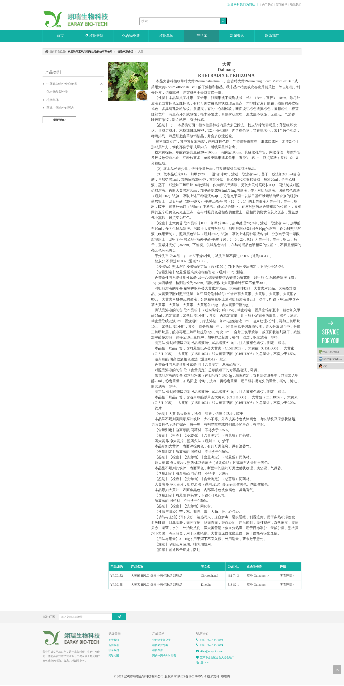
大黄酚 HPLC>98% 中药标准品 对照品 (156, 575)
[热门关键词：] (223, 21)
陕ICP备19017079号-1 (191, 676)
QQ (332, 365)
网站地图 (113, 655)
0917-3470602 (331, 351)
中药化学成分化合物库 (62, 84)
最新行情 (59, 119)
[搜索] (179, 21)
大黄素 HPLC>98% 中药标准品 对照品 (156, 584)
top (337, 669)
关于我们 (267, 4)
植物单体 (53, 100)
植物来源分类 (160, 645)
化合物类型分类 (57, 92)
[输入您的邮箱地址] (89, 617)
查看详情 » (287, 575)
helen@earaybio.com (333, 358)
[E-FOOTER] (73, 638)
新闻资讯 (281, 4)
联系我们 (295, 4)
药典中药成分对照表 (60, 108)
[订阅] (119, 616)
